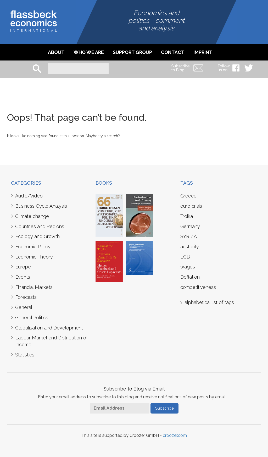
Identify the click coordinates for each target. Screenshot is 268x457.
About (56, 52)
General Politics (31, 317)
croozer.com (175, 435)
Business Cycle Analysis (41, 206)
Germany (190, 226)
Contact (173, 52)
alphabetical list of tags (209, 302)
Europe (23, 266)
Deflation (190, 277)
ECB (185, 257)
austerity (189, 246)
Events (22, 277)
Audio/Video (29, 196)
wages (187, 266)
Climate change (32, 216)
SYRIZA (188, 236)
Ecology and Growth (37, 236)
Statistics (24, 354)
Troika (186, 216)
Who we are (89, 52)
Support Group (132, 52)
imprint (203, 52)
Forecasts (26, 297)
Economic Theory (34, 257)
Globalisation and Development (49, 328)
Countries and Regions (39, 226)
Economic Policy (33, 246)
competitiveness (198, 287)
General (23, 307)
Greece (188, 196)
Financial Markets (34, 287)
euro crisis (191, 206)
